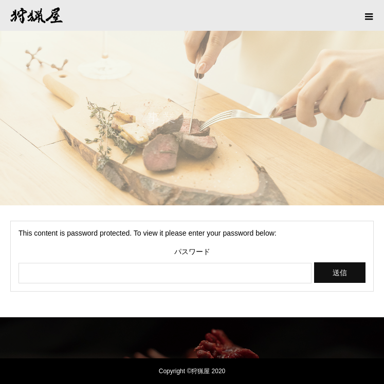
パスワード (192, 251)
